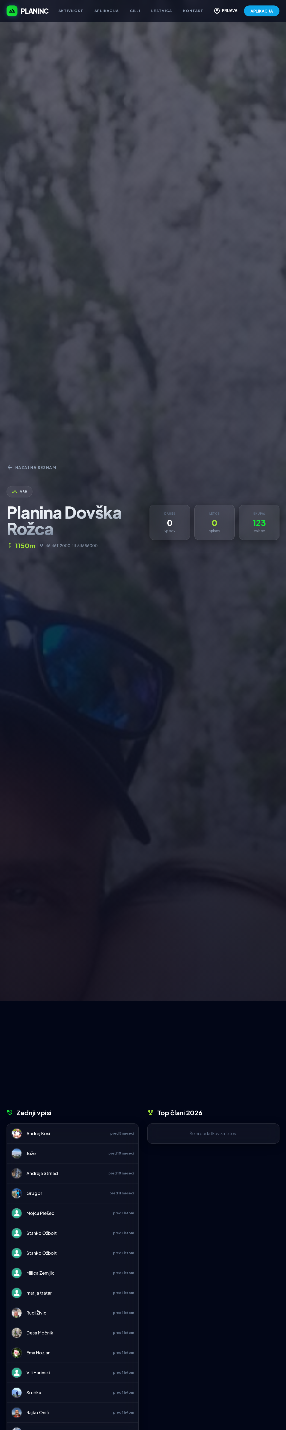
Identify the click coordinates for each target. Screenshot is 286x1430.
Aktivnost (71, 10)
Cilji (135, 10)
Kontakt (193, 10)
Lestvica (161, 10)
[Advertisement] (143, 1057)
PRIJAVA (225, 11)
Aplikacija (106, 10)
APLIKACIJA (262, 10)
